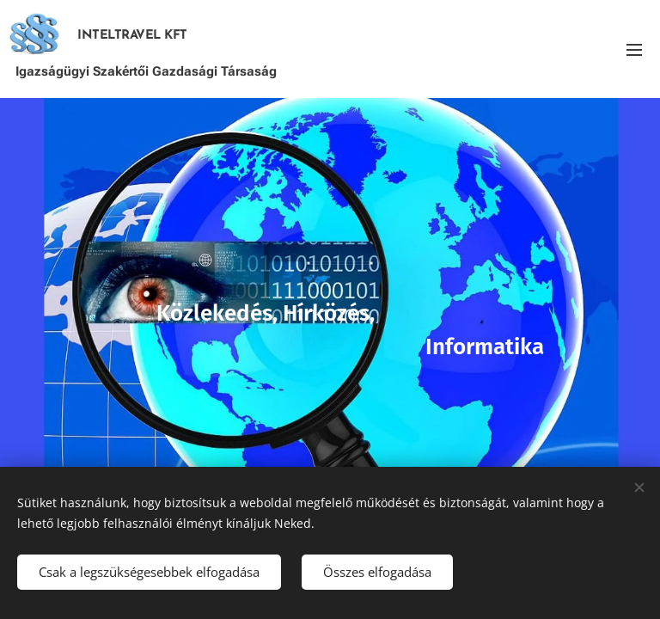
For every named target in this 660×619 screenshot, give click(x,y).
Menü (634, 50)
